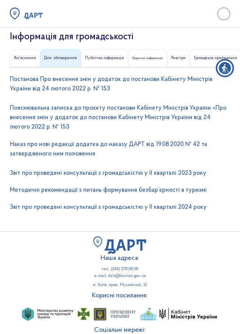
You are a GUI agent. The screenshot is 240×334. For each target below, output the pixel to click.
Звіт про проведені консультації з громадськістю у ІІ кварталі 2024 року (108, 207)
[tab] (25, 58)
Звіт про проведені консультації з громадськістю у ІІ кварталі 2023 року (108, 173)
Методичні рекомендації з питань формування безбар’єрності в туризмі (108, 190)
